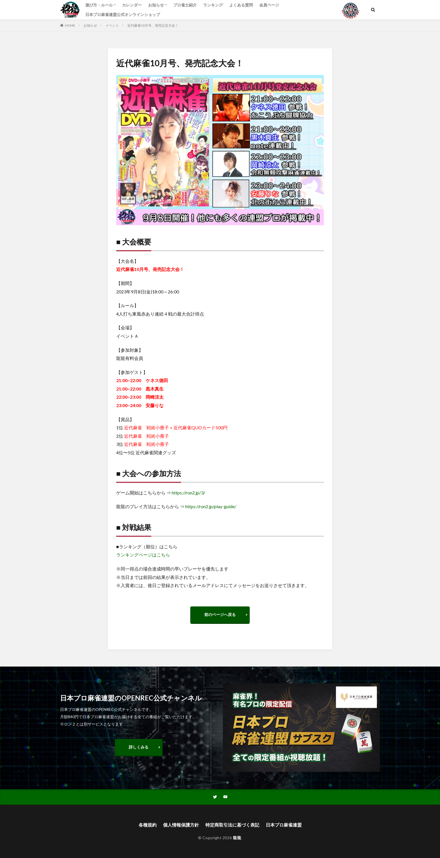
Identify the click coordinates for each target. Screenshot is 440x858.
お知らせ (156, 5)
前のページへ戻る (220, 614)
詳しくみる (138, 747)
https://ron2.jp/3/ (188, 492)
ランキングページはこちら (143, 554)
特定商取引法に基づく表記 (232, 824)
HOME (70, 25)
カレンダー (132, 5)
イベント (112, 25)
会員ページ (269, 5)
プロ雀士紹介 (185, 5)
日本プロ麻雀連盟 (284, 824)
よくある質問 (241, 5)
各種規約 (148, 824)
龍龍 (237, 837)
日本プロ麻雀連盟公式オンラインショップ (122, 14)
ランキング (213, 5)
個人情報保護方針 (181, 824)
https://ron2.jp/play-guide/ (210, 506)
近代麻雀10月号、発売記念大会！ (152, 25)
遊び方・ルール (99, 5)
